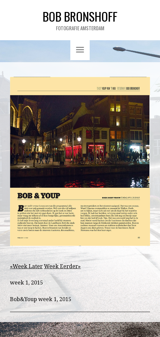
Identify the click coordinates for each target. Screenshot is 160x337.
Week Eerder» (62, 266)
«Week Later (26, 266)
